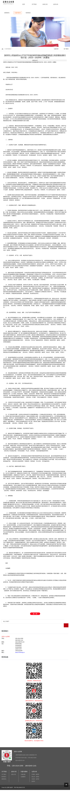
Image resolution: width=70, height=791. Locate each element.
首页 (23, 4)
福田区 (37, 770)
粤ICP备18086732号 (19, 783)
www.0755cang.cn (20, 648)
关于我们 (34, 4)
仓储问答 (56, 49)
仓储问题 (23, 770)
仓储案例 (23, 772)
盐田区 (33, 777)
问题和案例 (17, 12)
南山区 (33, 772)
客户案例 (66, 49)
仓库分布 (55, 4)
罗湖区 (33, 770)
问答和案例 (8, 49)
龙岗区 (37, 772)
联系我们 (28, 12)
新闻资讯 (6, 12)
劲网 (8, 783)
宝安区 (33, 775)
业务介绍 (44, 4)
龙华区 (37, 775)
